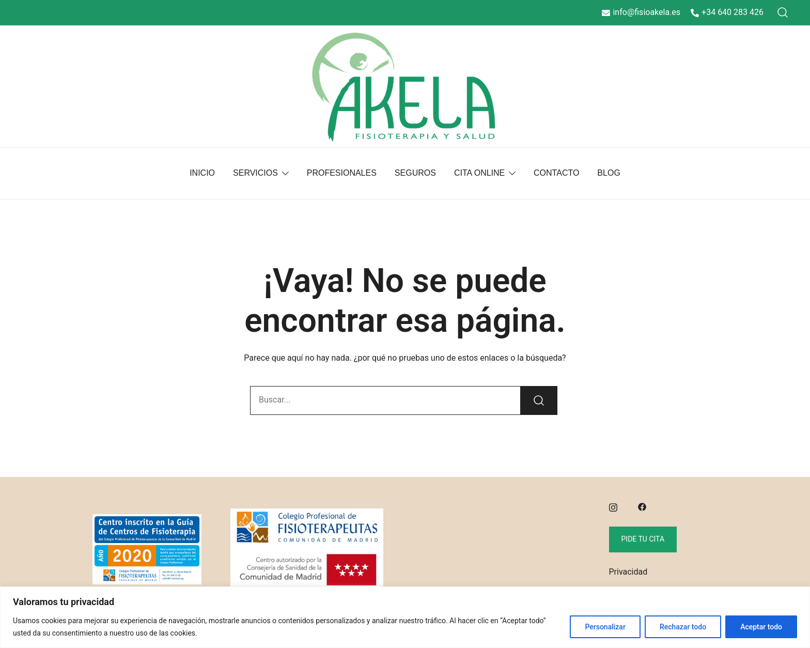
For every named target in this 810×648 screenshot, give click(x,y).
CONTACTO (556, 172)
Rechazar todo (683, 627)
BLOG (608, 172)
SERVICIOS (255, 172)
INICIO (202, 172)
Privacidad (628, 572)
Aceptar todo (761, 627)
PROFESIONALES (342, 172)
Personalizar (605, 627)
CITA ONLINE (479, 172)
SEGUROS (415, 172)
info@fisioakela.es (641, 12)
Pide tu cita (643, 539)
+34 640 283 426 (727, 12)
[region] (405, 617)
